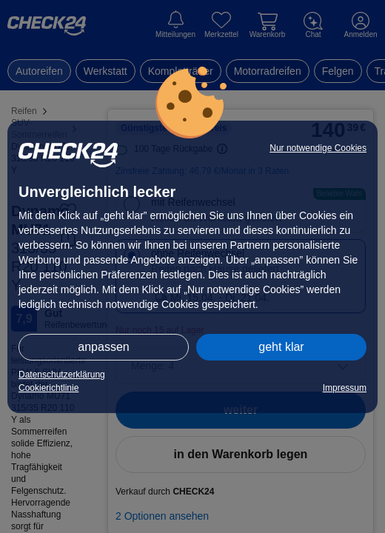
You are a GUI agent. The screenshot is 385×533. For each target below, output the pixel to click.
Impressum (344, 388)
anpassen (103, 347)
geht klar (281, 347)
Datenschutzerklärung (62, 374)
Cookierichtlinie (48, 388)
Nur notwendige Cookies (318, 148)
